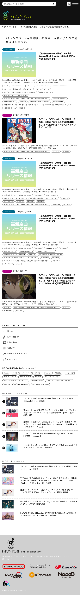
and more (12, 359)
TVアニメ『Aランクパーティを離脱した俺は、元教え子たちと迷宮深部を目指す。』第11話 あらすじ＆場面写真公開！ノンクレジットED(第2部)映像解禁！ (57, 279)
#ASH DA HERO (58, 101)
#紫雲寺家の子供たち (59, 98)
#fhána (39, 105)
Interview (12, 342)
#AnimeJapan (8, 311)
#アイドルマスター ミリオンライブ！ (15, 95)
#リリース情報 (18, 108)
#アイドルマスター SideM (12, 264)
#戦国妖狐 (30, 201)
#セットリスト (35, 373)
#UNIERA (38, 377)
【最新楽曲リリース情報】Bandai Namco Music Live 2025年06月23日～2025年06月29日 (57, 56)
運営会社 (6, 556)
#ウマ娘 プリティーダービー (64, 105)
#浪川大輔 (23, 101)
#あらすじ (19, 311)
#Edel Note (64, 198)
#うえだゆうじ (26, 89)
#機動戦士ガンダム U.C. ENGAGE (14, 254)
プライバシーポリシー (23, 556)
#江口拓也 (67, 204)
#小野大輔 (32, 254)
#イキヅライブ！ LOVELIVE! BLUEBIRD (16, 198)
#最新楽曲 (7, 108)
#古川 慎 (55, 261)
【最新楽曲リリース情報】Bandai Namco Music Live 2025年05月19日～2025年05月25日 (57, 165)
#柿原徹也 (63, 248)
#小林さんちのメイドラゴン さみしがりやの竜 (18, 105)
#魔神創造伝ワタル (10, 101)
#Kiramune (30, 86)
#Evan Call (20, 201)
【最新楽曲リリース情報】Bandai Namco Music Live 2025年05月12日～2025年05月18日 (57, 218)
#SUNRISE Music (17, 86)
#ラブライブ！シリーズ (42, 89)
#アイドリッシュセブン (52, 377)
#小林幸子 (48, 105)
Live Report (13, 337)
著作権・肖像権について (57, 556)
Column (11, 348)
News (10, 331)
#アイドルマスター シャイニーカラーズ (59, 380)
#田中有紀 (40, 201)
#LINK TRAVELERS (43, 86)
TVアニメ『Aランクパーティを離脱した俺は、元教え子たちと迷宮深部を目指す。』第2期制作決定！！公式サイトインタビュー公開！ (57, 123)
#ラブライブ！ (8, 201)
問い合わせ (7, 559)
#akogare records (22, 384)
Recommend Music (17, 353)
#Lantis (6, 86)
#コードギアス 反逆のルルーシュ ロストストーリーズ (21, 257)
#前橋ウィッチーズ (45, 92)
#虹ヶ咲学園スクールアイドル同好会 (50, 254)
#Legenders (45, 257)
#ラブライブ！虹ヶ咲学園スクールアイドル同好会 (19, 92)
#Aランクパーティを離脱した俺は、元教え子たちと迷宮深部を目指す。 (26, 98)
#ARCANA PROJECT (59, 86)
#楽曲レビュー (8, 384)
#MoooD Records (25, 377)
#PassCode (56, 204)
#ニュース (66, 151)
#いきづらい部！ (51, 195)
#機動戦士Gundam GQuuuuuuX (39, 101)
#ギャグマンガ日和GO (11, 89)
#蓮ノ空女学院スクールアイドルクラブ (45, 198)
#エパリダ (56, 151)
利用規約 (39, 556)
